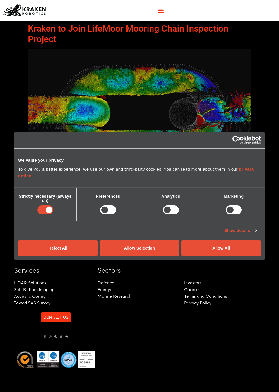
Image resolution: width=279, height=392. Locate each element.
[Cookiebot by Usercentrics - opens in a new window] (236, 140)
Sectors (109, 270)
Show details (237, 230)
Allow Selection (139, 248)
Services (26, 270)
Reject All (58, 248)
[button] (161, 10)
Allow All (221, 248)
